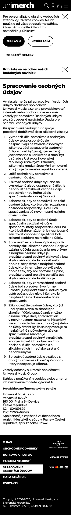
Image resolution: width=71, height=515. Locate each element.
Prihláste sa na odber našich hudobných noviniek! (25, 71)
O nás (7, 442)
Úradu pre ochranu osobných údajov (31, 121)
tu (52, 382)
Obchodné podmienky (20, 448)
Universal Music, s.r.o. (46, 499)
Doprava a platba (17, 455)
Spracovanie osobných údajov (17, 469)
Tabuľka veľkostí (16, 461)
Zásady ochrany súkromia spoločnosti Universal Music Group (31, 371)
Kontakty (10, 483)
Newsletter (58, 457)
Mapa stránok (14, 477)
